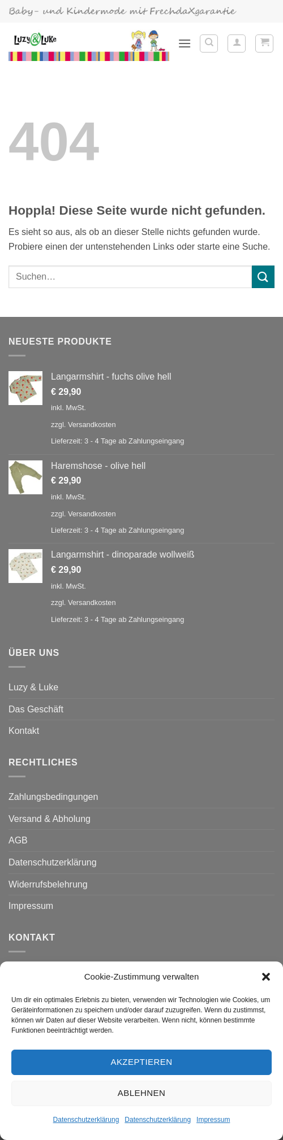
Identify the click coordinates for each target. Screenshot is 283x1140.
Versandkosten (92, 424)
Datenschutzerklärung (86, 1120)
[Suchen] (209, 43)
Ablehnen (141, 1093)
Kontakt (23, 731)
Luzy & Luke (33, 687)
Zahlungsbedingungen (53, 797)
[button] (266, 976)
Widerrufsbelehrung (48, 884)
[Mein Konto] (237, 43)
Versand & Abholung (49, 819)
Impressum (213, 1120)
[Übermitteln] (263, 277)
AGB (18, 840)
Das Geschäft (35, 709)
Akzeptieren (141, 1062)
